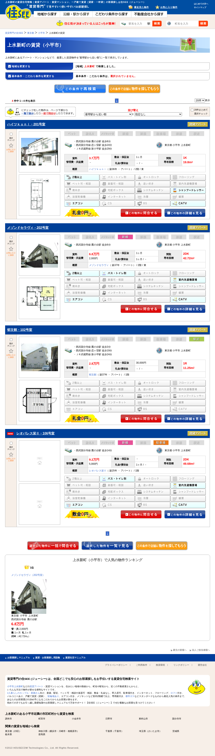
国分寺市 (176, 718)
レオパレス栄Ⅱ (97, 470)
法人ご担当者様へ (201, 650)
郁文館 (92, 374)
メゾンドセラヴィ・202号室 (28, 227)
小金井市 (76, 718)
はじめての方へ (201, 4)
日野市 (108, 718)
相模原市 (72, 731)
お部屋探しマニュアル (18, 657)
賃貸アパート (36, 686)
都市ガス (130, 696)
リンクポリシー (181, 665)
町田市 (41, 718)
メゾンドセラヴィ (99, 265)
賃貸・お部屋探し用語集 (47, 657)
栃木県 (8, 734)
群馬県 (41, 734)
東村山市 (143, 718)
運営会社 (202, 665)
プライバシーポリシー (116, 665)
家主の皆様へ (180, 650)
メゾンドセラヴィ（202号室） (28, 575)
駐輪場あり (53, 696)
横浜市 (53, 731)
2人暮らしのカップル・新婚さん (23, 693)
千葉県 (108, 731)
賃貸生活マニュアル (75, 657)
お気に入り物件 (169, 7)
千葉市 (117, 731)
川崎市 (62, 731)
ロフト (174, 693)
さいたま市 (153, 731)
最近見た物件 (141, 7)
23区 (16, 731)
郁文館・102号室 (19, 330)
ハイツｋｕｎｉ (97, 169)
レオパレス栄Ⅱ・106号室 (35, 433)
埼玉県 (142, 731)
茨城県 (175, 731)
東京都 (8, 731)
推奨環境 (160, 665)
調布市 (8, 718)
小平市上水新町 (15, 686)
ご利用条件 (141, 665)
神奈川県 (43, 731)
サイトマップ (200, 7)
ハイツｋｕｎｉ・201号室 (26, 124)
